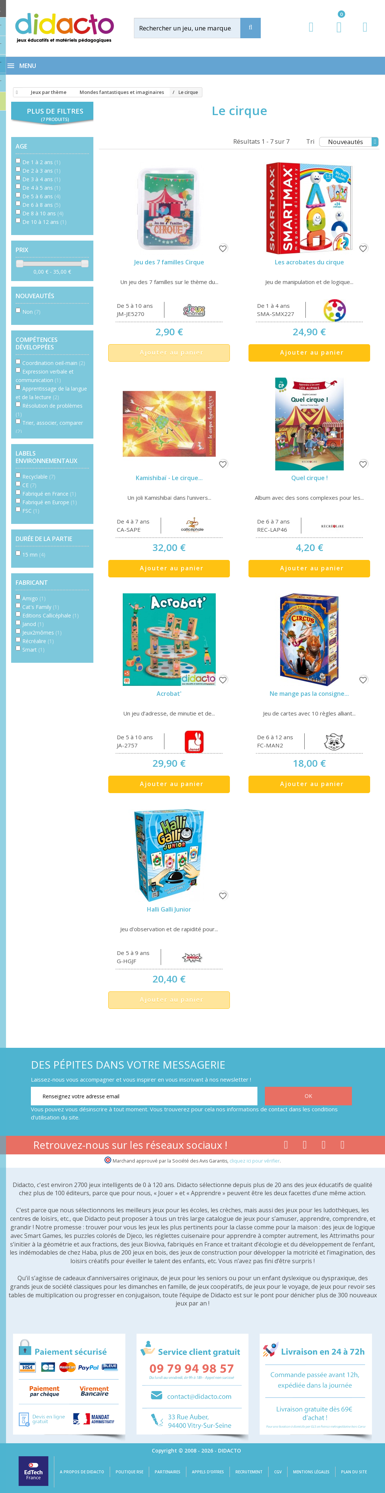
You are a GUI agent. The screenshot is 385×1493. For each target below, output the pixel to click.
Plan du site (354, 1471)
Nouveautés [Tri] (353, 141)
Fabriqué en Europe (49, 502)
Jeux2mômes (42, 632)
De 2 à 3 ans (41, 170)
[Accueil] (15, 92)
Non (31, 311)
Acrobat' (169, 694)
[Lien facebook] (285, 1146)
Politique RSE (129, 1471)
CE (29, 485)
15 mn (33, 554)
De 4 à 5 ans (41, 187)
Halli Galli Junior (169, 909)
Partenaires (167, 1471)
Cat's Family (40, 606)
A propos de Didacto (82, 1471)
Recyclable (38, 476)
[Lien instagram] (323, 1146)
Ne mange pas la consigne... (309, 694)
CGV (278, 1471)
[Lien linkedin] (342, 1146)
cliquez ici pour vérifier (255, 1161)
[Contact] (365, 34)
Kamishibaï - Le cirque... (169, 478)
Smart (33, 649)
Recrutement (249, 1471)
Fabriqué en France (49, 493)
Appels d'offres (208, 1471)
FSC (30, 510)
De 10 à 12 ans (44, 221)
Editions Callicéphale (50, 615)
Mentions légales (311, 1471)
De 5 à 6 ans (41, 196)
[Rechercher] (194, 28)
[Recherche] (250, 28)
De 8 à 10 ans (43, 213)
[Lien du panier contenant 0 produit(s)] (335, 34)
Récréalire (38, 641)
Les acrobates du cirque (309, 262)
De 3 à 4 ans (41, 179)
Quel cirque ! (309, 478)
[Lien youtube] (304, 1146)
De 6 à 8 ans (41, 204)
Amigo (34, 598)
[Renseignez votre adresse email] (144, 1096)
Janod (33, 623)
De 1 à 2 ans (41, 162)
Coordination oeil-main (53, 362)
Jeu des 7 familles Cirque (169, 262)
